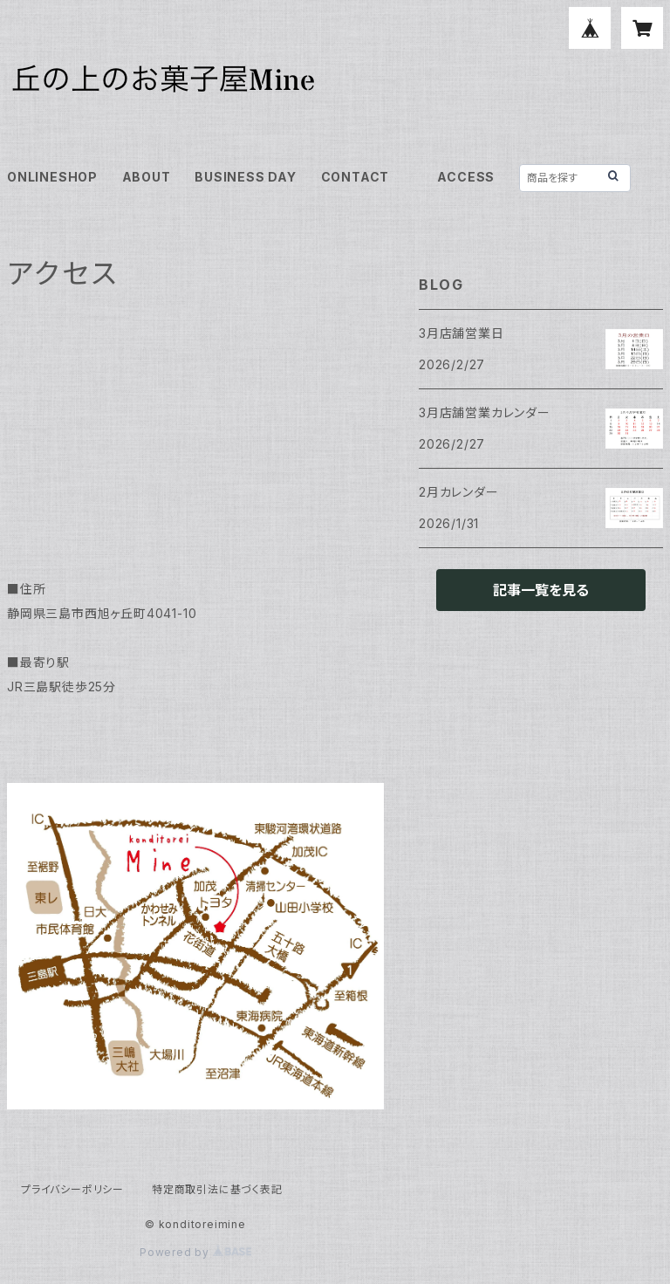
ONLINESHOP (52, 176)
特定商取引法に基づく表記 (217, 1189)
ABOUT (146, 176)
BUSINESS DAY (246, 176)
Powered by (195, 1252)
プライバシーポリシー (72, 1189)
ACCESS (466, 176)
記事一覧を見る (541, 590)
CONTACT (355, 176)
